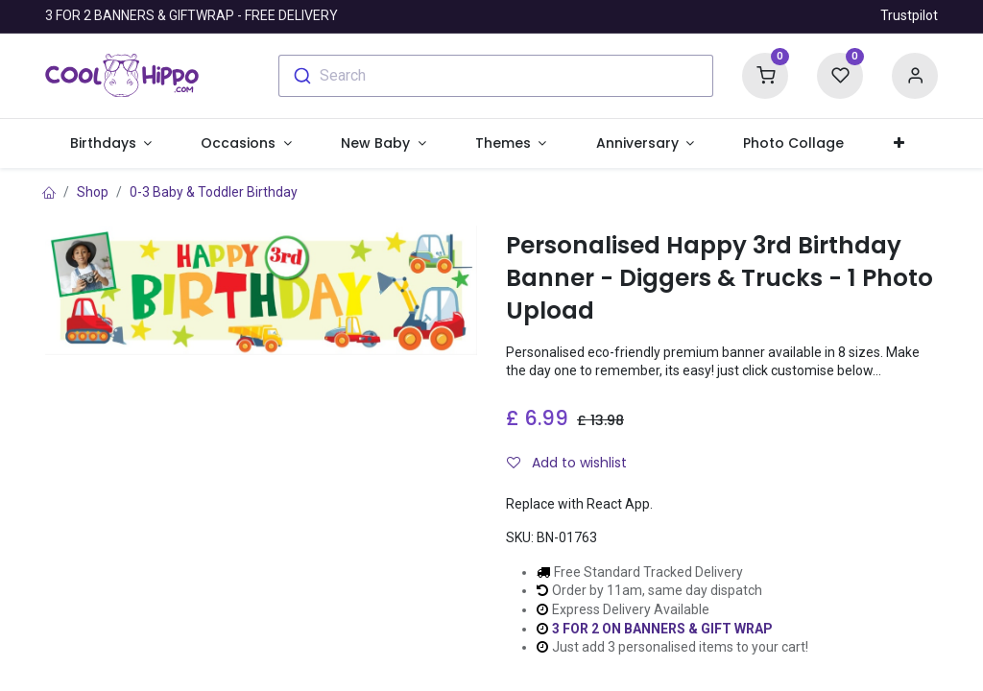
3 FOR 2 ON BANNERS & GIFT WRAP (662, 628)
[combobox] (495, 76)
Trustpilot (909, 15)
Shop (92, 192)
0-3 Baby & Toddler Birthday (214, 192)
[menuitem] (794, 144)
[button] (898, 144)
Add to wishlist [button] (567, 462)
